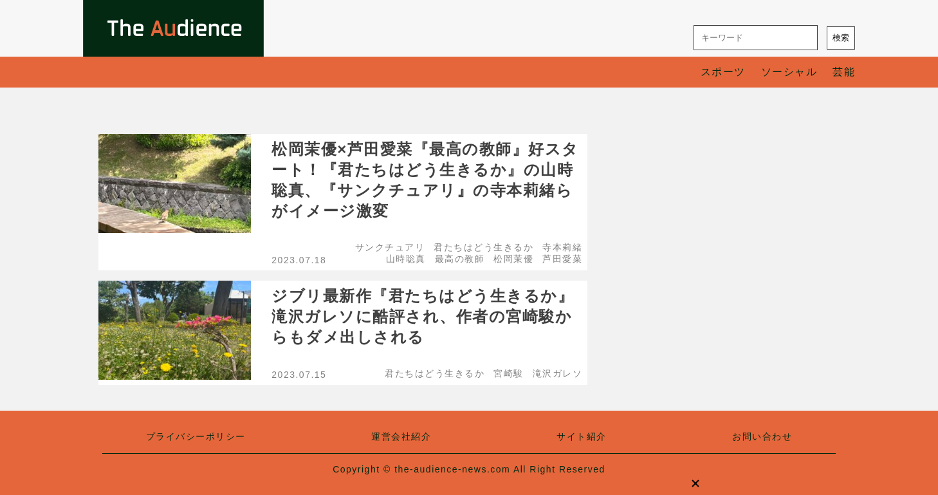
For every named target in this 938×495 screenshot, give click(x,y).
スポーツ (723, 71)
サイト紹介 (581, 436)
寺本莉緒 (562, 247)
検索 (840, 37)
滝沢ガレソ (558, 373)
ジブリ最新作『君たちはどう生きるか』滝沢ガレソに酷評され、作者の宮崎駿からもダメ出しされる (422, 316)
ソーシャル (789, 71)
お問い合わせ (762, 436)
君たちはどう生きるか (483, 247)
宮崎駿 (508, 373)
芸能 (843, 71)
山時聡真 (406, 259)
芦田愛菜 (562, 259)
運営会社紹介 (401, 436)
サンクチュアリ (390, 247)
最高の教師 (460, 259)
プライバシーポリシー (196, 436)
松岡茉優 (513, 259)
